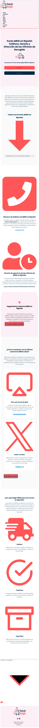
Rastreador (19, 73)
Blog (4, 26)
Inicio (4, 12)
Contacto (18, 724)
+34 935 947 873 (19, 230)
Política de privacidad (18, 722)
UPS (4, 23)
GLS (4, 15)
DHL (4, 17)
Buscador (19, 68)
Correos (5, 25)
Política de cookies (18, 723)
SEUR (4, 20)
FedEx (4, 22)
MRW (4, 19)
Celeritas (5, 14)
